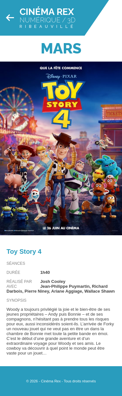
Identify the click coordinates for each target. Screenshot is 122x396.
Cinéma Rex (47, 11)
